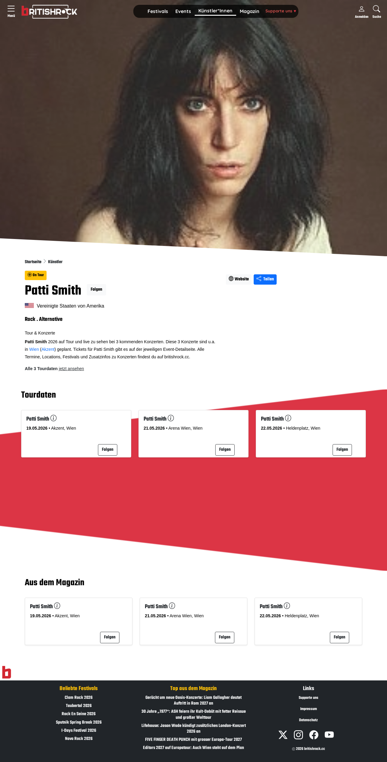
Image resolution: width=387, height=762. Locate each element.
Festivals (158, 11)
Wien (34, 349)
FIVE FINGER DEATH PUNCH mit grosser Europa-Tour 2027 (193, 739)
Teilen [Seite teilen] (265, 279)
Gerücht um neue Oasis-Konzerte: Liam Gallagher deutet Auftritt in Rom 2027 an (193, 700)
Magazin (249, 11)
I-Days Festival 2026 (78, 730)
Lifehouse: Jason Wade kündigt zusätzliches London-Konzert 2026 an (193, 728)
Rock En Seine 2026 (79, 714)
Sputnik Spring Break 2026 (79, 722)
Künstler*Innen (215, 11)
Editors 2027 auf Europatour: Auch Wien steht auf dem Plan (193, 747)
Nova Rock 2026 (79, 738)
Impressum (308, 709)
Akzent (47, 349)
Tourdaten (38, 395)
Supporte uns (280, 10)
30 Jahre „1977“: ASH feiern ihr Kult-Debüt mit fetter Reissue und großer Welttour (193, 714)
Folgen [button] (96, 289)
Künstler (55, 262)
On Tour (36, 275)
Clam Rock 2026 (79, 697)
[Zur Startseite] (6, 672)
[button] (158, 11)
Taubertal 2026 (79, 705)
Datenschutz (308, 720)
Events (183, 11)
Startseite (33, 262)
